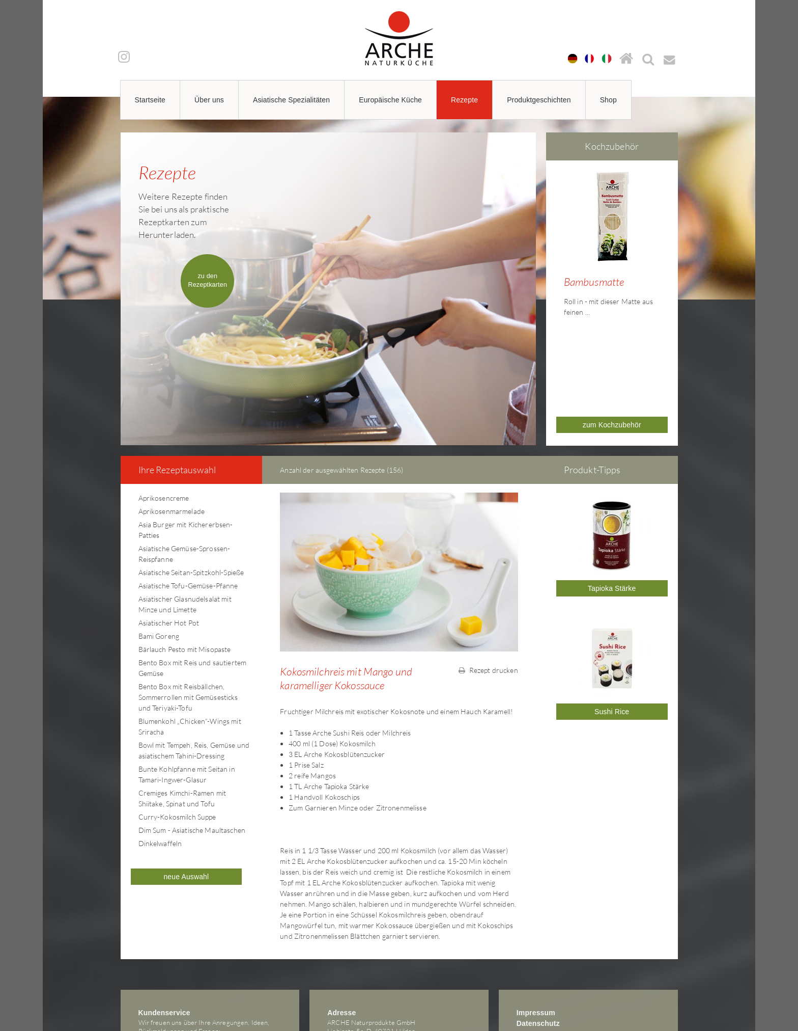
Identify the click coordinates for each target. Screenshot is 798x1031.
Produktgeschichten (539, 100)
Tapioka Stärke (612, 513)
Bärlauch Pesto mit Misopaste (184, 574)
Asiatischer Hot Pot (169, 548)
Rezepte (464, 100)
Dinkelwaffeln (160, 768)
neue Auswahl (186, 802)
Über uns (209, 100)
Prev (549, 242)
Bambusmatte (594, 281)
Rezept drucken (488, 595)
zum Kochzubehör (612, 350)
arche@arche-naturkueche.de (181, 974)
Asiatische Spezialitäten (291, 100)
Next (675, 242)
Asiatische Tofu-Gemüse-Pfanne (188, 510)
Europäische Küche (390, 100)
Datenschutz (538, 948)
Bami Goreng (159, 561)
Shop (608, 100)
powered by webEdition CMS (767, 1027)
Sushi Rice (611, 637)
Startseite (150, 100)
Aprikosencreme (163, 423)
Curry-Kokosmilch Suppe (177, 742)
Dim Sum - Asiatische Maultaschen (191, 755)
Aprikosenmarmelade (171, 436)
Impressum (536, 938)
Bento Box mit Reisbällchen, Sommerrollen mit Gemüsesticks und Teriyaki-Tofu (188, 622)
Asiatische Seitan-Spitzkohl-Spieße (191, 497)
